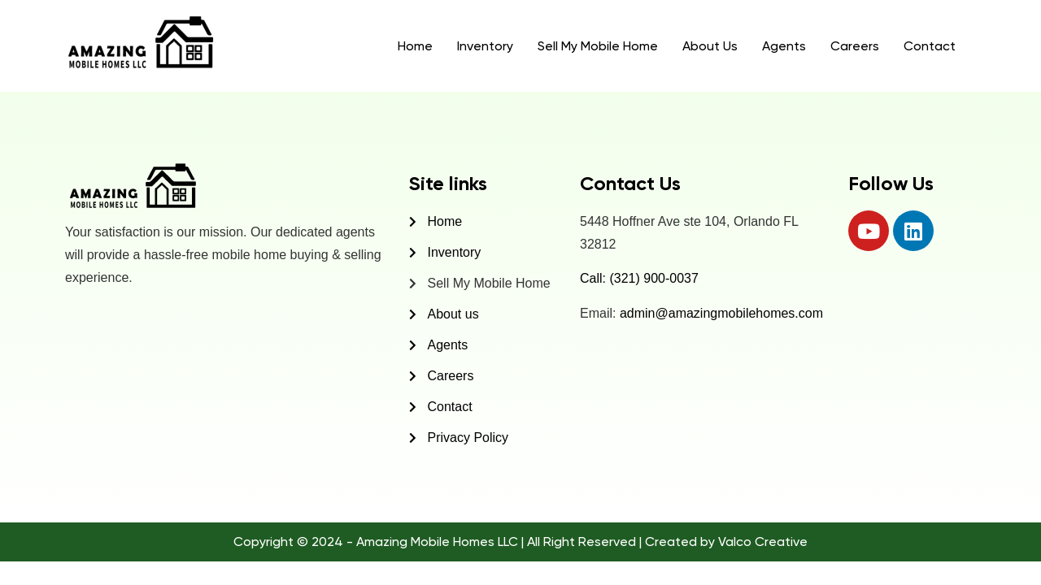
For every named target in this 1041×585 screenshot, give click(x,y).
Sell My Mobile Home (598, 46)
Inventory (485, 46)
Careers (854, 46)
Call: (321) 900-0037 (639, 278)
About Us (710, 46)
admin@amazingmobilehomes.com (721, 313)
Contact (930, 46)
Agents (784, 46)
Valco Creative (763, 541)
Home (415, 46)
